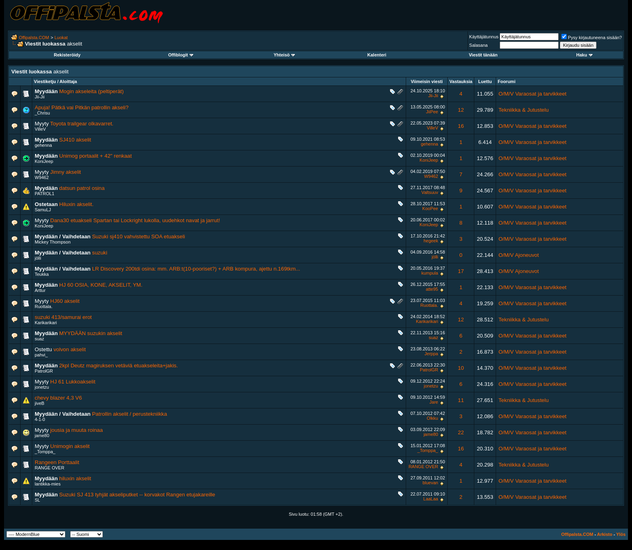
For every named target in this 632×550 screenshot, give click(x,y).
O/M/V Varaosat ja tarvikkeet (533, 94)
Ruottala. (43, 306)
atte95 (432, 289)
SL (37, 500)
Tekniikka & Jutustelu (524, 110)
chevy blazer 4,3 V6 (58, 398)
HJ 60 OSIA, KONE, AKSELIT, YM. (100, 285)
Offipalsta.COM (34, 37)
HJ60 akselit (65, 301)
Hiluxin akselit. (76, 204)
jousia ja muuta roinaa (76, 430)
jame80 (42, 435)
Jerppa (431, 353)
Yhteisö (284, 54)
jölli (38, 258)
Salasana (478, 45)
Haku (584, 54)
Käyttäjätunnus (484, 36)
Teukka (42, 274)
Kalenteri (376, 54)
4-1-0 (40, 419)
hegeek (430, 240)
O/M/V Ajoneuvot (519, 255)
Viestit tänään (483, 54)
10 (461, 368)
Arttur (40, 290)
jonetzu (42, 387)
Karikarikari (46, 322)
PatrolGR (44, 371)
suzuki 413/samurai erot (63, 317)
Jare (434, 402)
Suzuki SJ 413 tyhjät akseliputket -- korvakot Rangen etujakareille (137, 495)
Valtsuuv (429, 192)
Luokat (61, 37)
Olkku (432, 418)
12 (461, 110)
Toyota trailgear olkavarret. (81, 124)
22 (461, 432)
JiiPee (432, 111)
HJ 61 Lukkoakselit (73, 382)
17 (461, 271)
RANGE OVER (49, 467)
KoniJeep (44, 161)
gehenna (43, 145)
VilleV (40, 129)
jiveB (39, 403)
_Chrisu (42, 112)
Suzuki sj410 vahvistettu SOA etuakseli (138, 236)
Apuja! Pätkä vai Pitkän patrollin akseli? (82, 107)
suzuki (99, 253)
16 (461, 126)
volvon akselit (70, 349)
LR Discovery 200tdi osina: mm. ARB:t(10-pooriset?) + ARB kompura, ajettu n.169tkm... (196, 269)
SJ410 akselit (75, 140)
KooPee (430, 208)
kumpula (429, 273)
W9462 (42, 177)
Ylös (621, 534)
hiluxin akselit (75, 478)
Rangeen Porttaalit (57, 462)
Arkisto (604, 534)
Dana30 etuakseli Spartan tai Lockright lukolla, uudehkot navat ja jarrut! (135, 220)
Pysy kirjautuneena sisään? (591, 37)
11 (461, 400)
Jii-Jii (39, 96)
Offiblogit (180, 54)
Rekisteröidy (67, 54)
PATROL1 (44, 193)
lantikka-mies (47, 483)
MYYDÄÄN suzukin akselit (90, 333)
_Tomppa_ (45, 451)
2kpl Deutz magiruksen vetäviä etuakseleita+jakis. (118, 365)
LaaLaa (430, 498)
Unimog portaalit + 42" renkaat (95, 156)
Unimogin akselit (70, 446)
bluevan (430, 482)
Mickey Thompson (53, 242)
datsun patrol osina (82, 188)
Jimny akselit (65, 172)
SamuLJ (43, 209)
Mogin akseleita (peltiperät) (91, 91)
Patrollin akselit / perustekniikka (129, 414)
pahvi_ (41, 354)
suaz (39, 338)
